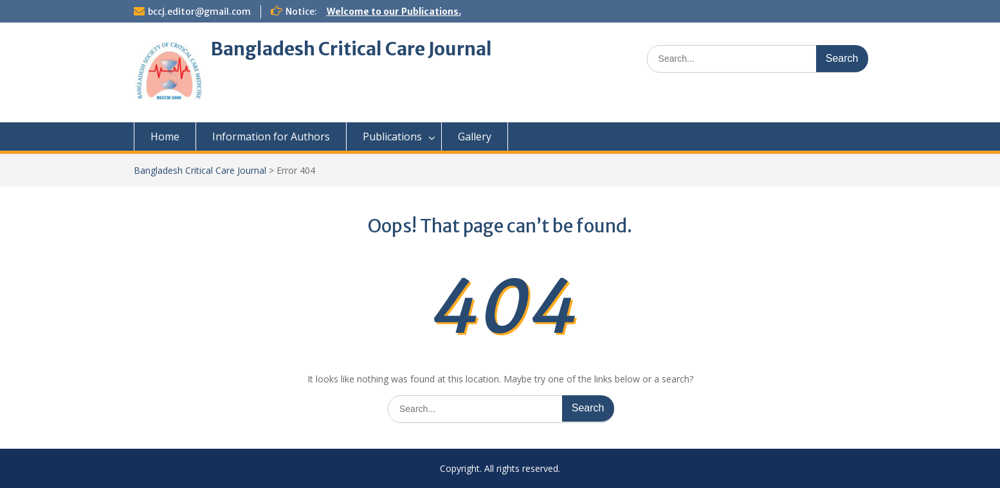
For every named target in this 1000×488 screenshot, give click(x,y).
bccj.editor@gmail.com (199, 11)
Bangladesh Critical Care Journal (351, 49)
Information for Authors (271, 136)
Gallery (474, 136)
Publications (392, 136)
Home (164, 136)
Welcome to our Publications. (394, 11)
